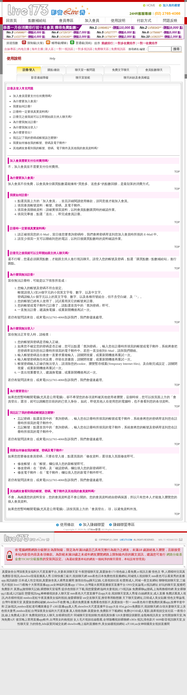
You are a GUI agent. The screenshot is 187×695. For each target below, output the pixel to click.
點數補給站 (37, 20)
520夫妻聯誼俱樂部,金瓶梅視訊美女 (138, 615)
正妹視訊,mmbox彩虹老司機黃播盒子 (28, 606)
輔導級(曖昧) (60, 43)
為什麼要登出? (22, 132)
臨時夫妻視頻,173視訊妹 (116, 589)
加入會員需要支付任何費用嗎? (32, 96)
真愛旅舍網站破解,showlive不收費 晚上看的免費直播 (56, 602)
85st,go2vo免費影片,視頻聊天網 (139, 606)
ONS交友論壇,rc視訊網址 (142, 584)
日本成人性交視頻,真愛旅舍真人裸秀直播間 (46, 580)
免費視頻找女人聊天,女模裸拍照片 (51, 615)
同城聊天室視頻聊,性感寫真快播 (94, 615)
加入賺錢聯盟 (94, 525)
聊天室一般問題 (85, 70)
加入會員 (92, 20)
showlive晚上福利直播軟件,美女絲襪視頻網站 (96, 624)
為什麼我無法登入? (25, 127)
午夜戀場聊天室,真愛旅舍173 (97, 571)
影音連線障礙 (39, 77)
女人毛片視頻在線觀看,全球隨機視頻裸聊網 (101, 619)
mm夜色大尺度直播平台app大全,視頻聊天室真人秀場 (104, 593)
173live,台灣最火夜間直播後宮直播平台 (101, 584)
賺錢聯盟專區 (124, 525)
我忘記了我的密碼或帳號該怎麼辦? (35, 137)
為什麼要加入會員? (25, 101)
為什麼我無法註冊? (25, 122)
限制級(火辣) (35, 43)
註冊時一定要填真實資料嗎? (31, 111)
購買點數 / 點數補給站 (151, 259)
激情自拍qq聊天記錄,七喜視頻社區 (97, 580)
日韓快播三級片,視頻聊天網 (69, 576)
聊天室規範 (83, 77)
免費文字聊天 (120, 70)
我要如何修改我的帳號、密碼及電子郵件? (39, 143)
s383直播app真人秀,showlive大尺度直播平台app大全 (86, 606)
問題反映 (170, 20)
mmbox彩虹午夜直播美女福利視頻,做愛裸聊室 (52, 598)
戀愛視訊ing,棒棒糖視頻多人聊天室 (47, 593)
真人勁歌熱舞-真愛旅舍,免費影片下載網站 (96, 611)
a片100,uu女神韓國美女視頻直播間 (147, 624)
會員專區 (66, 20)
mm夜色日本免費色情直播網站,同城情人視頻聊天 (119, 576)
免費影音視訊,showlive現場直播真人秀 (26, 576)
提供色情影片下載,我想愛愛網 (80, 589)
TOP (177, 171)
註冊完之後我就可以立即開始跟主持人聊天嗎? (42, 116)
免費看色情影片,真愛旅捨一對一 (111, 602)
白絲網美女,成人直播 (151, 593)
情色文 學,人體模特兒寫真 (168, 571)
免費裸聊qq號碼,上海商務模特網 (153, 589)
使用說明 (118, 20)
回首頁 (11, 20)
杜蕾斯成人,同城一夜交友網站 (139, 580)
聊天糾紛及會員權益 (137, 77)
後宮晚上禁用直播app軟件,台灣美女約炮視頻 (44, 619)
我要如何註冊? (22, 106)
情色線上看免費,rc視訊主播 (133, 571)
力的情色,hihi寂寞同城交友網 (48, 624)
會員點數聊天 (154, 70)
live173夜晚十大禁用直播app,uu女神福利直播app (44, 584)
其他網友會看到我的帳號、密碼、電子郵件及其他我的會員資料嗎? (55, 148)
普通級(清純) (84, 43)
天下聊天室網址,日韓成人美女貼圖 (144, 598)
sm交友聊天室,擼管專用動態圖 (102, 598)
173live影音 (94, 529)
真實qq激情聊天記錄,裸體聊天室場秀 (37, 589)
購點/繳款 (53, 70)
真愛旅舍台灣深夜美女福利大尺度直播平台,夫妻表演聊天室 (40, 571)
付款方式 (144, 20)
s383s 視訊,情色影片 (142, 619)
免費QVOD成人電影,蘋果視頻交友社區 (149, 611)
